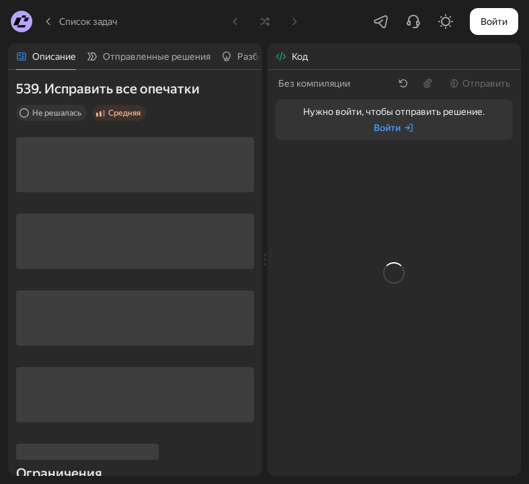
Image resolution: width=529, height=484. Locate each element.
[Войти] (394, 127)
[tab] (46, 56)
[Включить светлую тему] (445, 21)
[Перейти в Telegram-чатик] (381, 21)
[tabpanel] (135, 273)
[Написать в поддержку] (413, 21)
